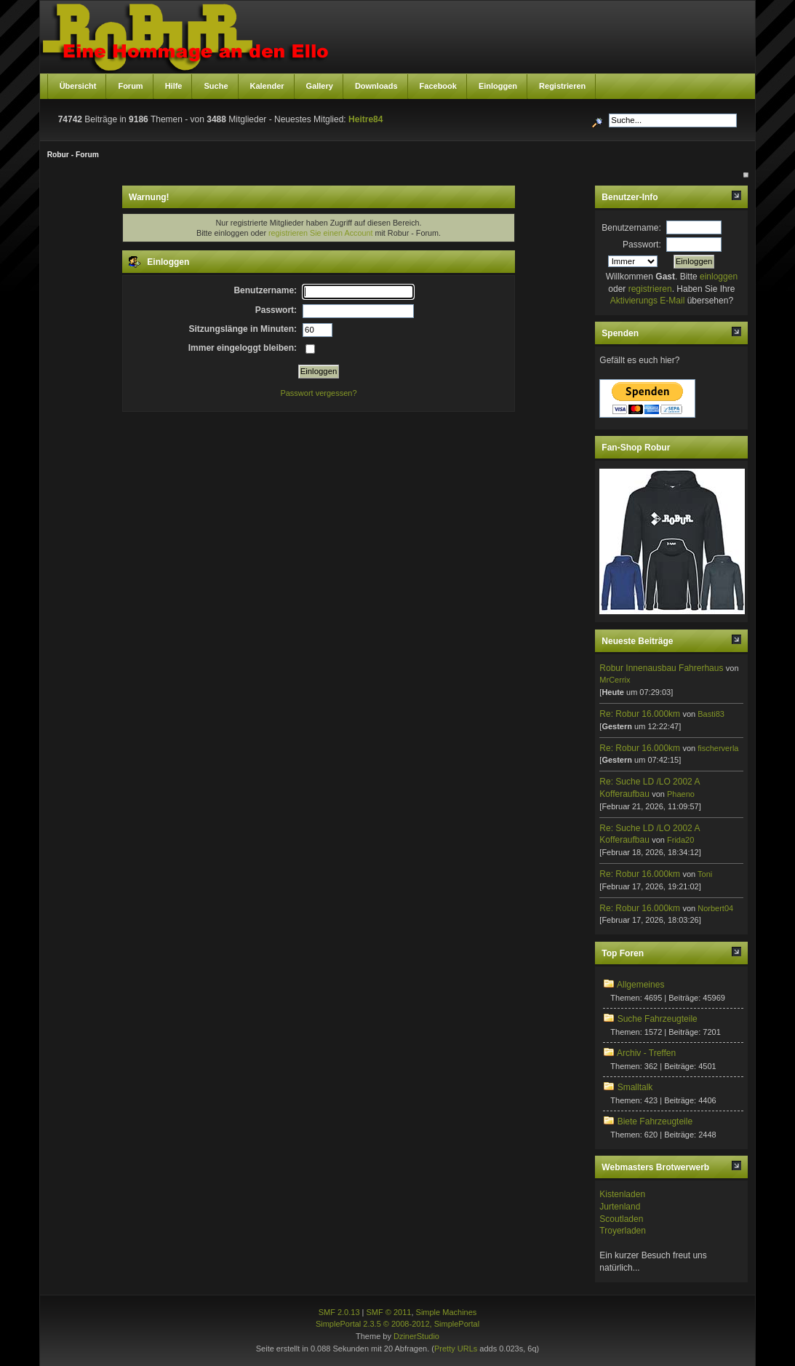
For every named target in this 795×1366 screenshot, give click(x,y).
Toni (705, 874)
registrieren (650, 289)
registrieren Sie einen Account (320, 233)
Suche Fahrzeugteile (658, 1019)
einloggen (719, 276)
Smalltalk (635, 1087)
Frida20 (680, 839)
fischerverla (718, 748)
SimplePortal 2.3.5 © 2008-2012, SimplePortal (397, 1323)
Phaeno (681, 794)
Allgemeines (640, 985)
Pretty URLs (455, 1348)
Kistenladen (622, 1194)
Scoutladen (621, 1219)
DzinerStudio (416, 1336)
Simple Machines (446, 1312)
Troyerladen (622, 1231)
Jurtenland (619, 1207)
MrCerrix (614, 679)
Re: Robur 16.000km (639, 714)
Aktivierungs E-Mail (647, 300)
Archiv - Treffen (646, 1053)
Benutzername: (631, 228)
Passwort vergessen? (318, 393)
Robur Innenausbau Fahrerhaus (661, 668)
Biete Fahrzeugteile (655, 1121)
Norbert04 (715, 908)
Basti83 (711, 714)
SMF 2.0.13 (339, 1312)
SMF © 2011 (389, 1312)
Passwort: (642, 244)
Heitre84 (365, 119)
